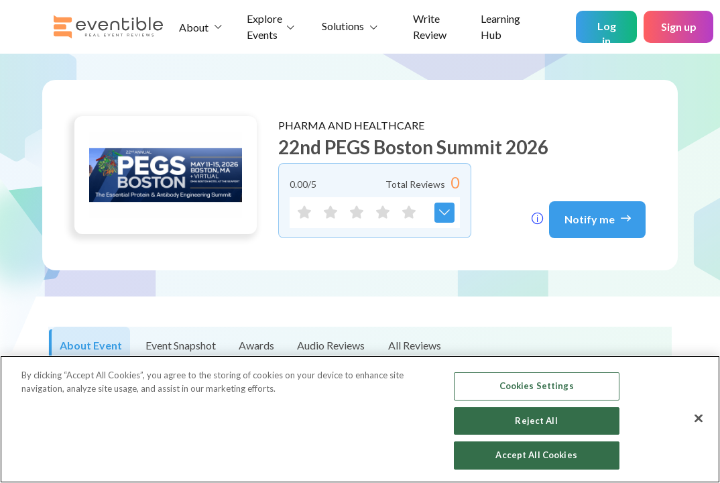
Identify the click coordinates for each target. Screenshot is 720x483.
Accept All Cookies (536, 454)
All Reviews (414, 345)
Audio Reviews (331, 345)
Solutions (343, 25)
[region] (360, 419)
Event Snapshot (180, 345)
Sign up (679, 26)
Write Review (429, 26)
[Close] (698, 418)
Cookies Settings (536, 385)
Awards (256, 345)
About (193, 27)
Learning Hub (500, 26)
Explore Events (264, 26)
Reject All (536, 420)
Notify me (597, 218)
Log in (606, 31)
